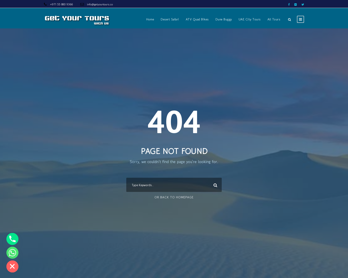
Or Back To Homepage (174, 197)
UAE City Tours (250, 19)
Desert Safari (170, 19)
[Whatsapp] (12, 253)
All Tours (274, 19)
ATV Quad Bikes (197, 19)
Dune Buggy (224, 19)
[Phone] (12, 239)
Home (150, 19)
